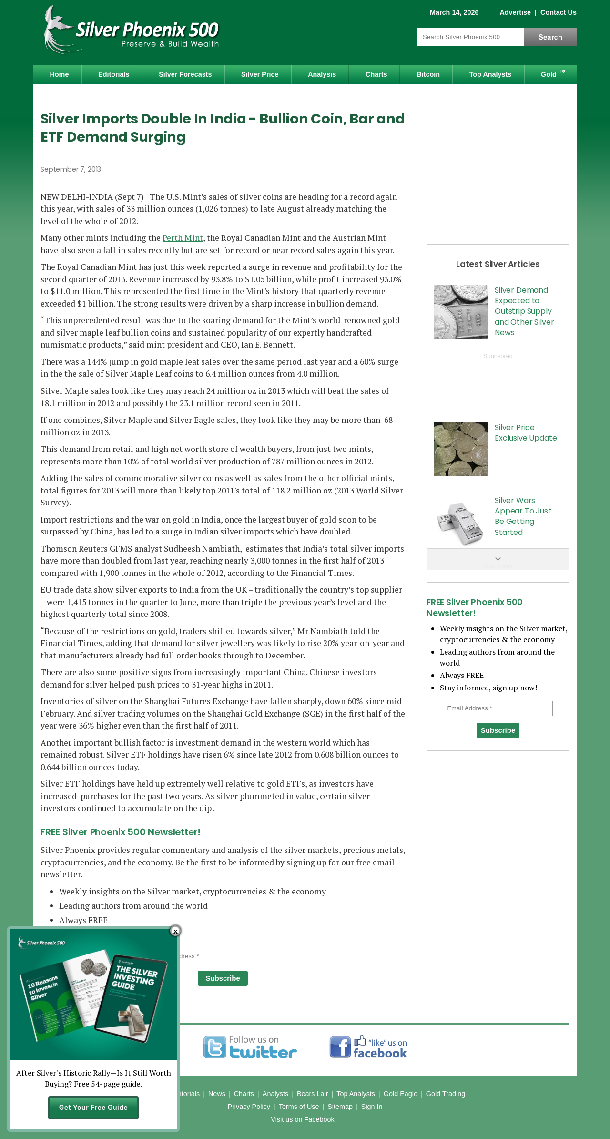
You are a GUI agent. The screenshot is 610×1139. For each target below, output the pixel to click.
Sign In (372, 1106)
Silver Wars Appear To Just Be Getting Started (523, 516)
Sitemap (340, 1106)
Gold (549, 74)
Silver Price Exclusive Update (526, 432)
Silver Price (259, 74)
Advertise (515, 12)
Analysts (275, 1094)
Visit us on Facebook (302, 1119)
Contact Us (558, 12)
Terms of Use (299, 1106)
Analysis (322, 74)
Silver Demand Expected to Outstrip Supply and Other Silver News (524, 312)
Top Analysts (490, 74)
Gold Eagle (400, 1094)
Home (59, 74)
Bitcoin (428, 74)
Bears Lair (312, 1094)
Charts (376, 74)
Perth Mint (183, 237)
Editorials (114, 74)
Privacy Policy (248, 1106)
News (216, 1094)
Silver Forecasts (185, 74)
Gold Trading (445, 1094)
